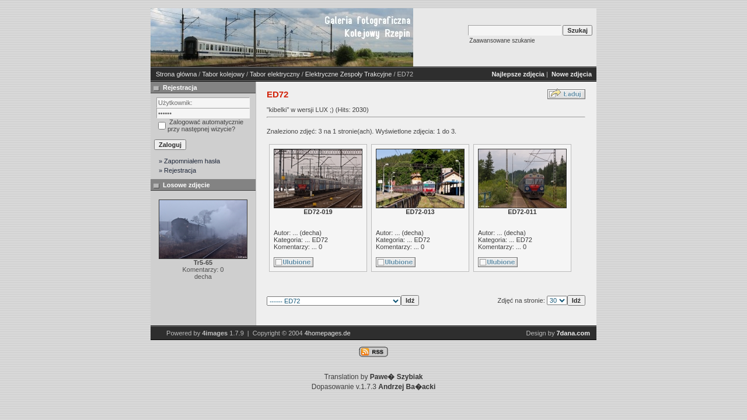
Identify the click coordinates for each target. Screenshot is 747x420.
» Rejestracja (177, 170)
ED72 (320, 239)
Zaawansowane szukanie (502, 40)
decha (310, 232)
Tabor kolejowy (223, 74)
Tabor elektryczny (275, 74)
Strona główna (176, 74)
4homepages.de (328, 333)
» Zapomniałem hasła (189, 161)
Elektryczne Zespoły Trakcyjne (348, 74)
